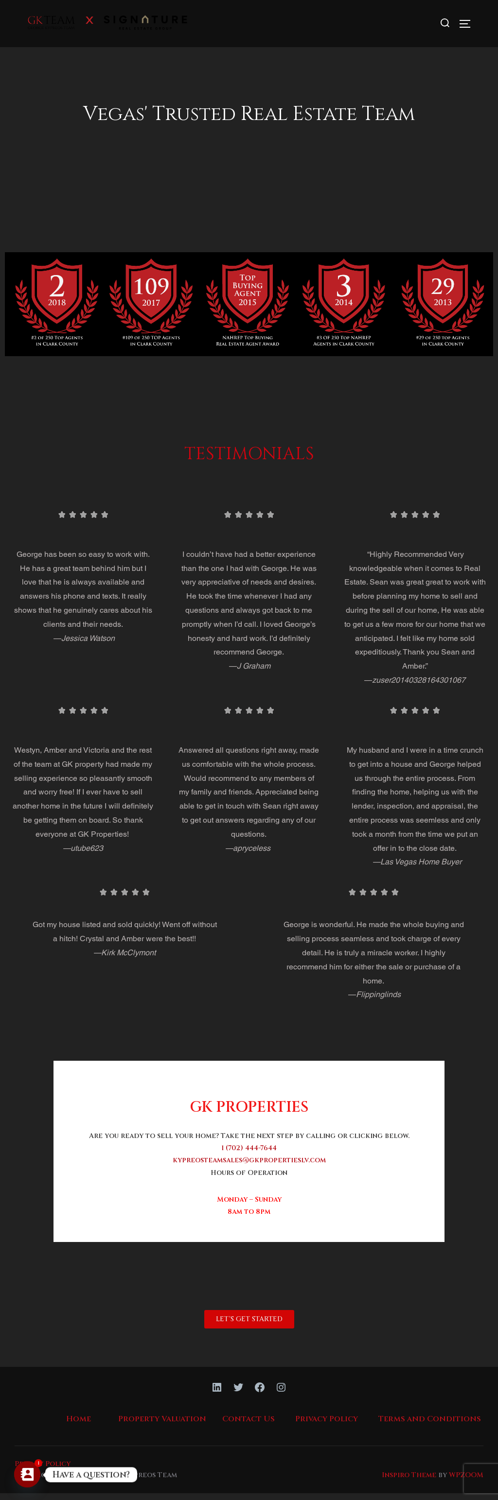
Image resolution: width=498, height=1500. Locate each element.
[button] (249, 1326)
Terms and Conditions (429, 1425)
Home (78, 1425)
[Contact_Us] (27, 1475)
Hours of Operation (249, 1179)
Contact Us (248, 1425)
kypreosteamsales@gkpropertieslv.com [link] (249, 1167)
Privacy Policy (326, 1425)
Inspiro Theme (409, 1481)
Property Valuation (162, 1425)
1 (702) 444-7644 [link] (249, 1154)
